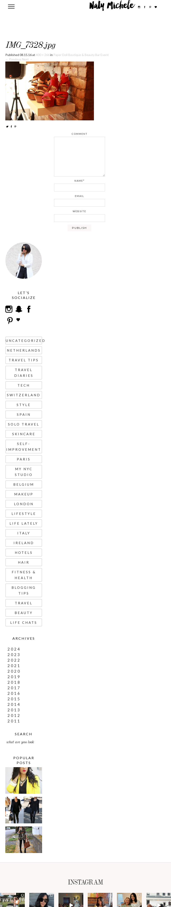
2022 (14, 660)
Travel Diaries (23, 372)
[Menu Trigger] (11, 6)
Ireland (24, 543)
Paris (24, 459)
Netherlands (24, 350)
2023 (14, 654)
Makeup (23, 494)
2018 (14, 682)
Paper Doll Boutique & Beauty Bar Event (81, 55)
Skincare (23, 434)
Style (24, 405)
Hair (23, 562)
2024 (14, 649)
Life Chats (23, 622)
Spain (24, 414)
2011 (14, 721)
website (79, 211)
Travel (24, 603)
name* (79, 180)
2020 (14, 671)
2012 (14, 715)
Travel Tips (24, 360)
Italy (23, 533)
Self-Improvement (23, 446)
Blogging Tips (24, 590)
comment (79, 133)
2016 (14, 693)
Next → (27, 59)
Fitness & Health (24, 575)
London (24, 504)
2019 (14, 676)
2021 (14, 665)
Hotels (24, 553)
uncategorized (24, 341)
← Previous (13, 59)
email (79, 195)
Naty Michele (111, 7)
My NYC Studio (24, 472)
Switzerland (24, 395)
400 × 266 (43, 55)
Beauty (24, 613)
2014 (14, 704)
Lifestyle (24, 514)
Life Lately (24, 523)
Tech (23, 385)
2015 (14, 699)
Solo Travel (23, 424)
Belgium (23, 484)
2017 (14, 688)
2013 (14, 710)
